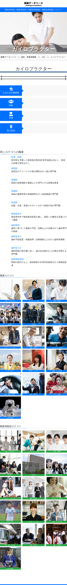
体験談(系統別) (48, 10)
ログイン (58, 10)
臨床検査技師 (17, 259)
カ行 (43, 57)
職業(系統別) (21, 10)
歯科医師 (15, 225)
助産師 (14, 202)
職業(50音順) (10, 10)
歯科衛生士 (16, 236)
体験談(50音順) (34, 10)
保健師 (14, 191)
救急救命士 (16, 214)
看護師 (14, 180)
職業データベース (8, 57)
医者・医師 (16, 157)
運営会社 (46, 510)
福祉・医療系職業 (28, 57)
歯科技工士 (16, 248)
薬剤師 (14, 168)
